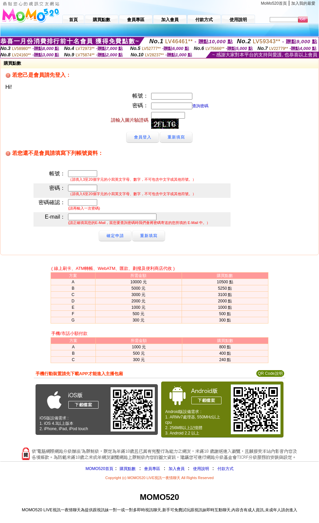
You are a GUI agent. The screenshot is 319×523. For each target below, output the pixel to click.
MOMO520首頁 (99, 468)
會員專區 (152, 468)
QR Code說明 (270, 373)
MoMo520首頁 (274, 3)
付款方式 (225, 468)
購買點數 (127, 468)
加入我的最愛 (303, 3)
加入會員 (177, 468)
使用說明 (201, 468)
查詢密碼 (200, 106)
